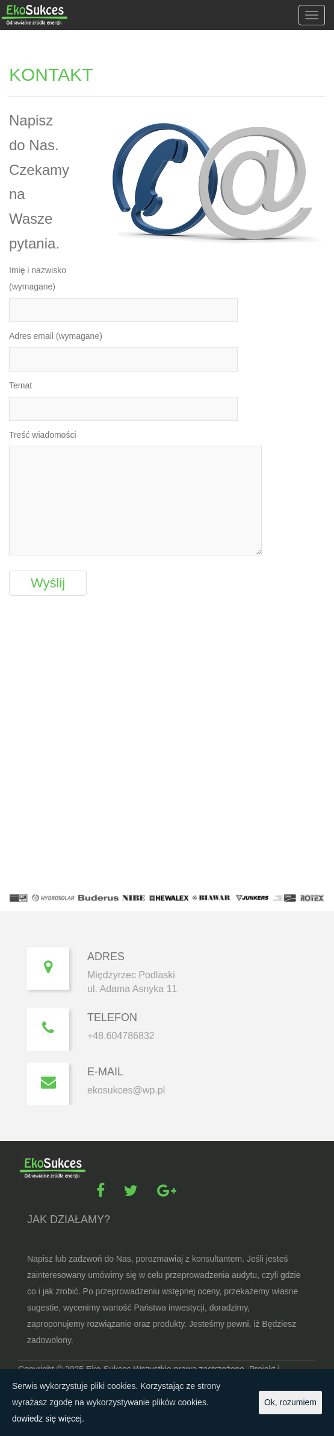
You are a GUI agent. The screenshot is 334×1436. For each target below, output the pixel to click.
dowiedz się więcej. (48, 1418)
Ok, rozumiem (290, 1402)
